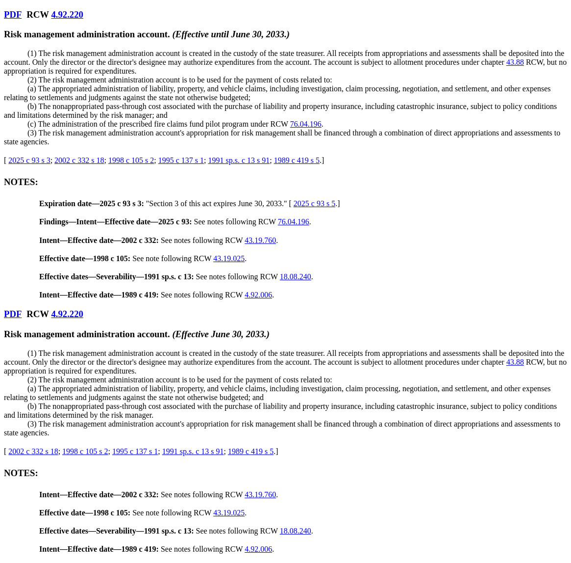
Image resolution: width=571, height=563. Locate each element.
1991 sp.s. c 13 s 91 (239, 160)
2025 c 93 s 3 (29, 160)
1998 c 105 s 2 (131, 160)
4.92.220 (67, 14)
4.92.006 (258, 295)
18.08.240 (295, 276)
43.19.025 (229, 258)
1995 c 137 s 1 (181, 160)
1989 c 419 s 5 (297, 160)
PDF (13, 14)
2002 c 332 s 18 (79, 160)
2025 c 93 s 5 (314, 203)
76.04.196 (306, 124)
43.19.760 (260, 240)
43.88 (515, 62)
